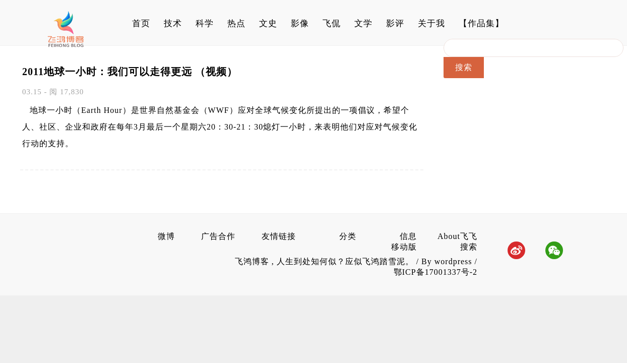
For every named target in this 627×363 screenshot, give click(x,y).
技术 (173, 23)
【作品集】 (481, 23)
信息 (408, 236)
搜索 (468, 247)
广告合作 (218, 236)
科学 (205, 23)
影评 (395, 23)
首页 (141, 23)
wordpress (453, 261)
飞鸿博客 (253, 261)
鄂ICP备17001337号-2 (435, 272)
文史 (268, 23)
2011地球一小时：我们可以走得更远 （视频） (129, 71)
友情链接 (279, 236)
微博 (166, 236)
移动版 (404, 247)
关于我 (431, 23)
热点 (236, 23)
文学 (363, 23)
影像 (300, 23)
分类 (347, 236)
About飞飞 (457, 236)
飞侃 (332, 23)
